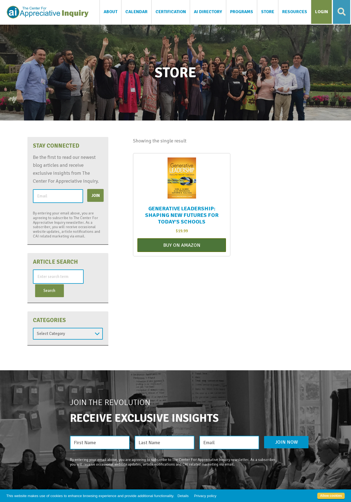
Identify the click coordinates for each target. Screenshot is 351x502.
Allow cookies (331, 496)
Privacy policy (205, 496)
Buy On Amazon (181, 245)
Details (183, 496)
